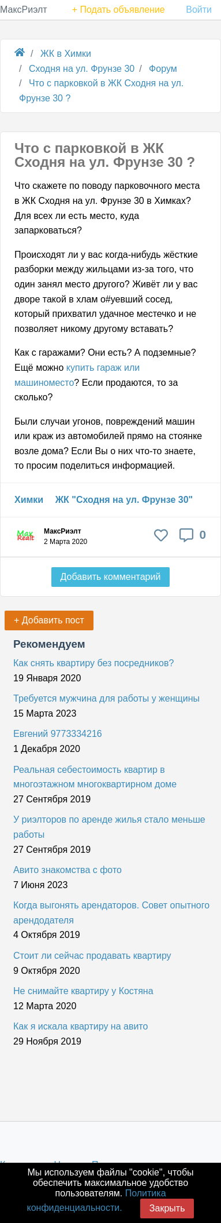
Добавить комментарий (111, 577)
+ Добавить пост (49, 620)
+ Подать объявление (118, 9)
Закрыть (167, 1208)
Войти (199, 9)
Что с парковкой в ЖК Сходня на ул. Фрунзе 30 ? (104, 155)
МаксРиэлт (23, 9)
